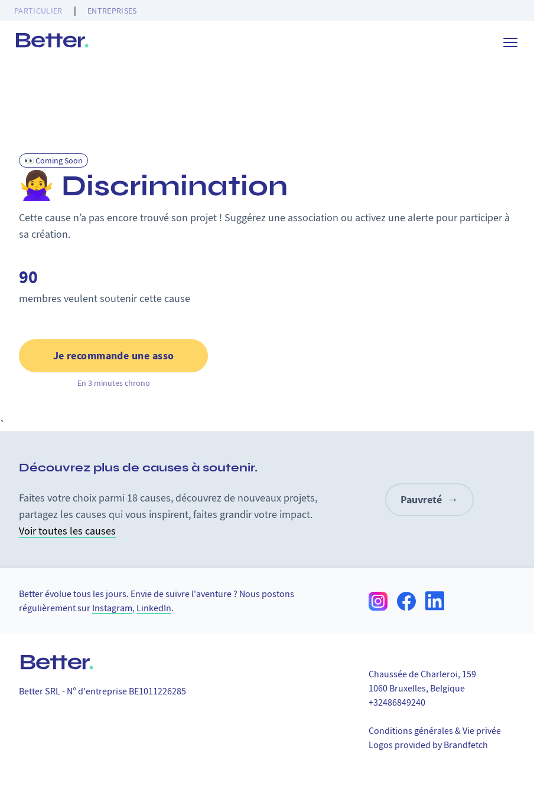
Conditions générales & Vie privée (435, 731)
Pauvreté (429, 499)
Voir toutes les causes (67, 531)
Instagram (112, 608)
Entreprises (112, 10)
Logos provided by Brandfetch (428, 745)
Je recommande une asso (113, 356)
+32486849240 (397, 703)
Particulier (38, 10)
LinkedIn (153, 608)
